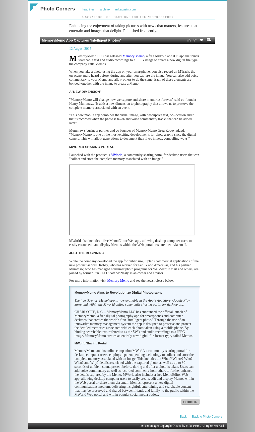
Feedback (190, 402)
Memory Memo (133, 56)
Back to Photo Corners (207, 416)
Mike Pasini (193, 426)
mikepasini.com (125, 9)
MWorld (117, 155)
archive (105, 9)
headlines (88, 9)
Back (183, 416)
